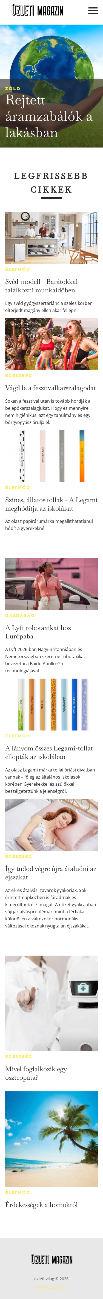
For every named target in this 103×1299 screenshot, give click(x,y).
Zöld (13, 88)
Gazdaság (20, 615)
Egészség (18, 375)
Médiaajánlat (51, 1287)
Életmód (17, 269)
